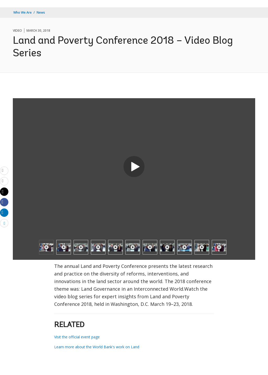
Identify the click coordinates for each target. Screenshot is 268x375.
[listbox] (134, 247)
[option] (46, 247)
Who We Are (22, 12)
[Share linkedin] (4, 212)
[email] (4, 170)
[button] (134, 166)
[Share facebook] (4, 202)
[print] (4, 181)
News (41, 12)
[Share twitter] (4, 192)
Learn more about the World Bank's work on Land (96, 346)
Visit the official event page (77, 336)
